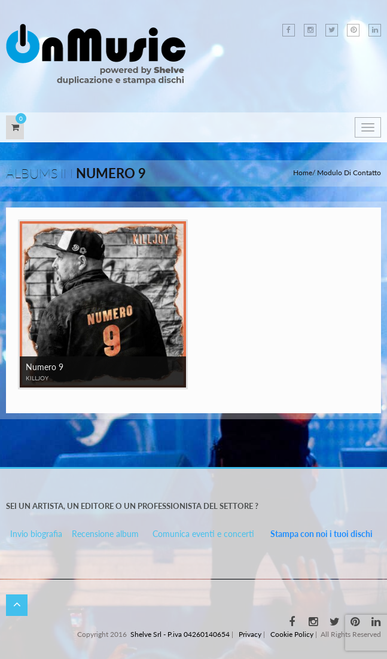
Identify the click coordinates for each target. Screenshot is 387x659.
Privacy (250, 634)
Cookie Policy (291, 634)
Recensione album (105, 534)
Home (302, 172)
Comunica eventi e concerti (203, 534)
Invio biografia (36, 534)
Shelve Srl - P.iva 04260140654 (180, 634)
